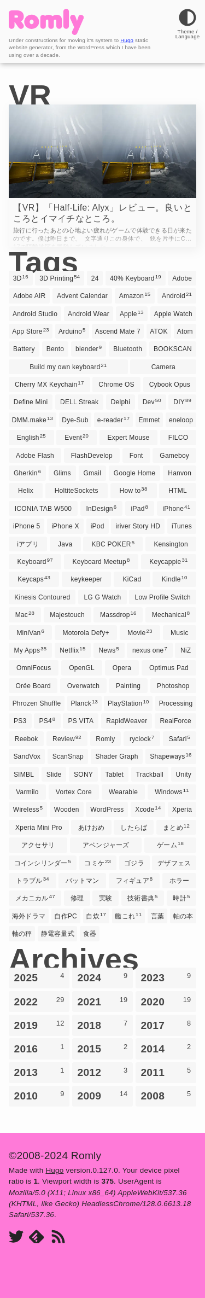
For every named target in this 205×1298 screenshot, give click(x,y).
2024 (103, 977)
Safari (179, 738)
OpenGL (82, 668)
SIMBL (24, 774)
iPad (140, 508)
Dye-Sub (75, 420)
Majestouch (67, 615)
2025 (39, 977)
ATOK (159, 331)
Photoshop (173, 686)
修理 (77, 898)
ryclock (142, 738)
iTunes (182, 526)
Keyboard (34, 561)
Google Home (135, 473)
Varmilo (27, 792)
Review (66, 738)
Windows (172, 791)
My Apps (30, 649)
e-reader (113, 419)
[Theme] (187, 34)
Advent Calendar (82, 296)
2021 (103, 1002)
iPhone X (65, 526)
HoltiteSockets (76, 490)
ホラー (179, 880)
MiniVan (30, 632)
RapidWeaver (126, 721)
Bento (55, 349)
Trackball (149, 774)
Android (177, 295)
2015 (103, 1049)
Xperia (182, 809)
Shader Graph (117, 756)
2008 (165, 1096)
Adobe (182, 278)
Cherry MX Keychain (49, 384)
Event (77, 437)
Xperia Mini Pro (38, 827)
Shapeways (170, 756)
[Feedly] (36, 1237)
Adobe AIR (29, 296)
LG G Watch (102, 597)
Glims (62, 473)
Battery (24, 349)
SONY (83, 774)
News (108, 649)
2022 (39, 1002)
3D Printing (59, 277)
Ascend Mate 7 (117, 331)
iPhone (176, 508)
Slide (54, 774)
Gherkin (27, 472)
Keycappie (168, 561)
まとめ (176, 827)
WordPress (107, 809)
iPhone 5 (26, 526)
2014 (165, 1049)
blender (88, 348)
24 (95, 278)
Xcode (148, 809)
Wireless (28, 809)
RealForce (175, 721)
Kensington (171, 544)
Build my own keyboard (68, 366)
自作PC (65, 916)
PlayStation (128, 703)
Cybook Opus (169, 384)
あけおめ (91, 827)
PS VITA (80, 721)
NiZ (185, 650)
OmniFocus (33, 668)
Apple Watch (173, 314)
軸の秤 (22, 934)
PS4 (47, 720)
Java (65, 544)
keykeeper (87, 579)
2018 (103, 1025)
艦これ (128, 915)
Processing (176, 703)
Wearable (123, 792)
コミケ (97, 862)
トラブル (32, 880)
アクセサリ (38, 845)
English (31, 437)
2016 (39, 1049)
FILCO (178, 437)
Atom (185, 331)
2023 (165, 977)
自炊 (96, 915)
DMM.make (32, 419)
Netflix (72, 649)
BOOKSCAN (173, 349)
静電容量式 (57, 934)
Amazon (135, 295)
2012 (103, 1072)
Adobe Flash (35, 455)
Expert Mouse (129, 437)
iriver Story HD (138, 526)
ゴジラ (134, 863)
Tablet (115, 774)
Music (180, 633)
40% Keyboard (135, 277)
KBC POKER (112, 543)
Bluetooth (127, 349)
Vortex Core (74, 792)
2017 (165, 1025)
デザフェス (174, 863)
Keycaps (33, 578)
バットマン (82, 880)
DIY (182, 401)
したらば (133, 827)
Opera (122, 668)
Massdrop (118, 614)
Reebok (26, 739)
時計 (181, 897)
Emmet (149, 420)
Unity (184, 774)
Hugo (126, 40)
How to (134, 490)
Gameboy (174, 455)
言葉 (157, 916)
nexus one (149, 649)
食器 (89, 934)
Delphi (120, 402)
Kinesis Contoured (42, 597)
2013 (39, 1072)
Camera (163, 367)
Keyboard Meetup (101, 561)
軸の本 (183, 916)
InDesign (101, 508)
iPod (97, 526)
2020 (165, 1002)
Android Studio (35, 314)
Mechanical (171, 614)
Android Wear (88, 314)
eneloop (181, 420)
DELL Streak (79, 402)
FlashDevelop (92, 455)
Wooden (66, 809)
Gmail (93, 473)
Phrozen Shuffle (37, 703)
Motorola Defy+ (86, 633)
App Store (30, 331)
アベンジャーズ (106, 845)
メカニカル (35, 897)
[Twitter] (16, 1237)
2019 (39, 1025)
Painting (128, 686)
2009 (103, 1096)
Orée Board (32, 686)
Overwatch (83, 686)
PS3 (20, 721)
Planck (84, 703)
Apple (132, 313)
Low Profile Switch (163, 597)
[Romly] (46, 32)
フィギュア (134, 880)
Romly (105, 739)
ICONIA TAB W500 (43, 509)
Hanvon (179, 473)
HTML (177, 490)
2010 (39, 1096)
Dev (152, 401)
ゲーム (170, 844)
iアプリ (28, 544)
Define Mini (31, 402)
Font (136, 455)
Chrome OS (116, 384)
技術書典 (142, 897)
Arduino (72, 331)
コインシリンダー (42, 862)
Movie (139, 632)
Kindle (175, 578)
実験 (105, 898)
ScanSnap (68, 756)
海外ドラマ (28, 916)
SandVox (26, 756)
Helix (25, 490)
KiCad (131, 579)
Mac (25, 614)
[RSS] (58, 1237)
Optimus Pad (169, 668)
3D (20, 277)
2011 (165, 1072)
